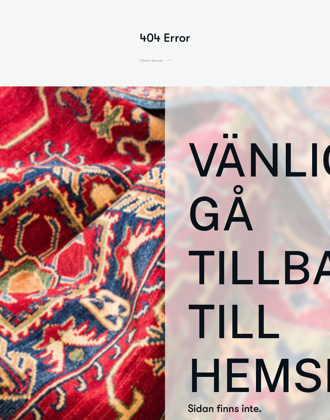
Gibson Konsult (155, 61)
